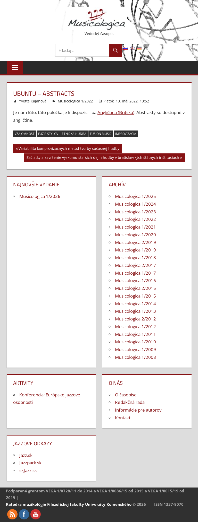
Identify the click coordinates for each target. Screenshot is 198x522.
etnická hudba (74, 134)
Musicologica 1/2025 (135, 196)
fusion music (101, 134)
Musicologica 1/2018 (135, 257)
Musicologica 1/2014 (135, 304)
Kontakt (122, 418)
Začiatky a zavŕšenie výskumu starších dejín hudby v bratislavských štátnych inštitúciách (103, 158)
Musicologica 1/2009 (135, 349)
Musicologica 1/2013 (135, 311)
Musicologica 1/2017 (135, 273)
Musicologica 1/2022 (75, 101)
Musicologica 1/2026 (39, 196)
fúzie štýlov (48, 134)
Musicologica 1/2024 (135, 204)
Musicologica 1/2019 (135, 250)
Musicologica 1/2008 (135, 357)
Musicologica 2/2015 (135, 288)
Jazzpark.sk (30, 463)
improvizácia (125, 134)
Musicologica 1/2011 (135, 334)
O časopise (126, 395)
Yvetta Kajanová (32, 101)
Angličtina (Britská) (115, 112)
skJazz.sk (28, 470)
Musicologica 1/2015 (135, 296)
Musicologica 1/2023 (135, 212)
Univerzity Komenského (108, 504)
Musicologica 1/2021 (135, 227)
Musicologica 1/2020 (135, 235)
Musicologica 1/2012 (135, 326)
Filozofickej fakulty (65, 504)
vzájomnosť (25, 134)
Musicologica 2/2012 (135, 319)
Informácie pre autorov (138, 410)
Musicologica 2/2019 (135, 242)
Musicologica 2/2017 (135, 265)
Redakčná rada (130, 402)
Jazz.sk (25, 455)
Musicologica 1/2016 (135, 280)
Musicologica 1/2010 (135, 342)
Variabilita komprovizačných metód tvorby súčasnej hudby (69, 149)
